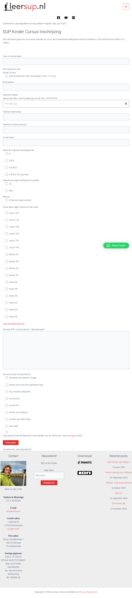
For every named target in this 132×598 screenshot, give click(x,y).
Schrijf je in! (49, 482)
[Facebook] (58, 17)
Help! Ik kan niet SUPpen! (118, 462)
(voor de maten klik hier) (14, 323)
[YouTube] (66, 17)
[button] (116, 245)
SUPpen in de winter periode (118, 482)
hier (73, 435)
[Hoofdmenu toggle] (126, 6)
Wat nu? (118, 493)
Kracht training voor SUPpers (118, 472)
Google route (13, 529)
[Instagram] (73, 17)
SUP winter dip (118, 503)
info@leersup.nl (13, 511)
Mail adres (49, 470)
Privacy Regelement (88, 592)
